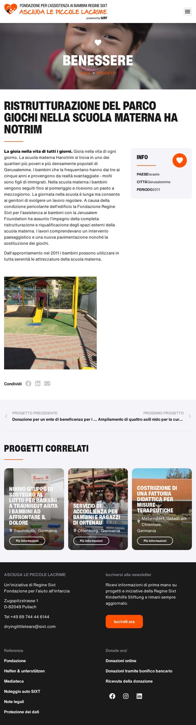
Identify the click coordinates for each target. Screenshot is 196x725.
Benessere (98, 60)
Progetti (106, 73)
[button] (187, 11)
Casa (85, 73)
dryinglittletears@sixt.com (30, 626)
